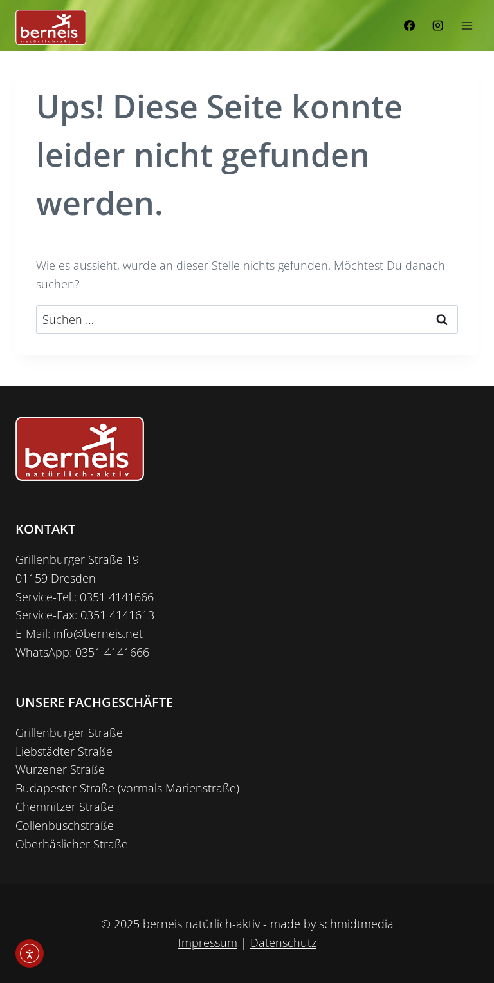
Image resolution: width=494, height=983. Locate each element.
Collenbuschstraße (64, 825)
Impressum (207, 942)
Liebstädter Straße (64, 751)
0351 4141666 (117, 596)
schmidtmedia (356, 924)
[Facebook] (410, 26)
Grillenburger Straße (69, 732)
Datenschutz (283, 942)
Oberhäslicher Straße (71, 844)
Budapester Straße (64, 788)
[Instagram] (437, 26)
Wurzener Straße (60, 769)
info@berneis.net (98, 633)
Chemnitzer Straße (64, 806)
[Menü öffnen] (467, 25)
